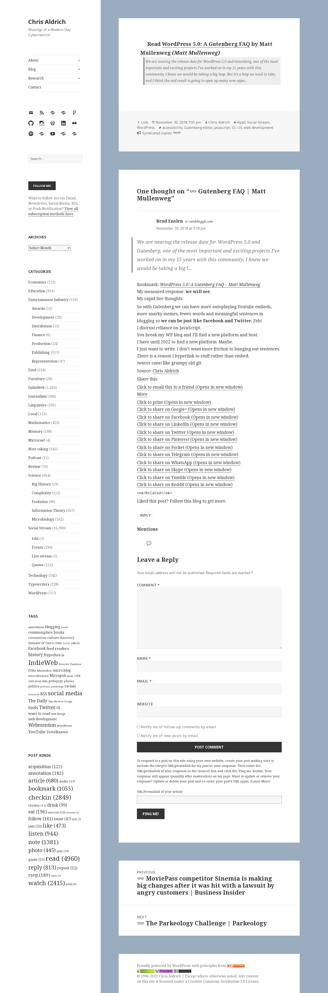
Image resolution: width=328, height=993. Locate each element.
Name (144, 658)
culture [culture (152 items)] (53, 637)
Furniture (36, 378)
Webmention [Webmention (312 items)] (42, 725)
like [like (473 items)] (54, 825)
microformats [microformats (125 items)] (38, 676)
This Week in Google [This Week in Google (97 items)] (60, 701)
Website (145, 704)
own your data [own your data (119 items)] (38, 681)
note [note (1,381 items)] (43, 842)
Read (241, 122)
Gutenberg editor (198, 127)
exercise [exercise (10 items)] (56, 812)
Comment (148, 585)
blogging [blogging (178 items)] (52, 626)
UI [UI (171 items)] (58, 707)
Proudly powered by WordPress (164, 965)
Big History (41, 484)
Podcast (34, 457)
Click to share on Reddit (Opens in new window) (185, 484)
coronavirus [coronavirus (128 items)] (37, 638)
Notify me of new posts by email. (170, 735)
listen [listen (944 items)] (43, 833)
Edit (35, 538)
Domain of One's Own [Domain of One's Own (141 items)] (45, 643)
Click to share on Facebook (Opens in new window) (187, 417)
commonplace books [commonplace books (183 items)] (46, 632)
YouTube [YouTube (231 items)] (37, 731)
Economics (37, 282)
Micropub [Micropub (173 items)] (58, 675)
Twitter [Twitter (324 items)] (47, 707)
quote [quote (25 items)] (36, 859)
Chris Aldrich (47, 22)
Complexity (41, 492)
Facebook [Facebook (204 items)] (37, 648)
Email (144, 681)
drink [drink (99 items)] (57, 805)
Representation (44, 361)
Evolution (40, 501)
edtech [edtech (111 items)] (75, 643)
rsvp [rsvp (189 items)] (39, 875)
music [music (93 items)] (70, 676)
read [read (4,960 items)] (63, 858)
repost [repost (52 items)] (67, 867)
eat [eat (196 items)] (37, 812)
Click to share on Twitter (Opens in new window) (185, 432)
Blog (32, 69)
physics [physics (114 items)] (69, 681)
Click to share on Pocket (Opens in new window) (185, 447)
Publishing (41, 352)
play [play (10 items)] (63, 851)
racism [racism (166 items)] (70, 686)
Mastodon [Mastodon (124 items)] (44, 670)
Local (32, 413)
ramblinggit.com (201, 221)
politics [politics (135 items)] (33, 686)
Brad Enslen (169, 221)
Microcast (36, 440)
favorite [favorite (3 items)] (72, 812)
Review (34, 466)
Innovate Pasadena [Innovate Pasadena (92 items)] (70, 664)
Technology (38, 575)
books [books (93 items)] (64, 627)
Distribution (42, 326)
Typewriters (38, 584)
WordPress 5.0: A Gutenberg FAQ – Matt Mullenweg (210, 284)
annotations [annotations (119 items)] (36, 627)
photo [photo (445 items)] (42, 850)
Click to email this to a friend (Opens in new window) (190, 387)
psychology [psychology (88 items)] (57, 686)
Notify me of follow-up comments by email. (179, 726)
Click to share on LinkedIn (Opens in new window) (187, 424)
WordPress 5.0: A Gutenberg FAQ (206, 43)
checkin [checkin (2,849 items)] (49, 797)
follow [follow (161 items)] (40, 818)
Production (41, 343)
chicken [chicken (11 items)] (37, 805)
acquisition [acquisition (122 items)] (45, 767)
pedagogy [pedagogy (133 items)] (55, 681)
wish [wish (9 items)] (71, 884)
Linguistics (37, 405)
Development (43, 317)
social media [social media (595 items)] (65, 693)
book (177, 132)
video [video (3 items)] (56, 875)
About (33, 60)
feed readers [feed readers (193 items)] (58, 648)
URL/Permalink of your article (160, 791)
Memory (35, 431)
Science (34, 475)
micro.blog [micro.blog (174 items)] (62, 670)
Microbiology (43, 519)
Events (37, 547)
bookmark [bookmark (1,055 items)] (50, 788)
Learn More (260, 781)
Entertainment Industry (48, 299)
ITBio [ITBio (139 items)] (32, 670)
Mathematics (39, 422)
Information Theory (48, 510)
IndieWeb (36, 387)
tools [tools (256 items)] (33, 707)
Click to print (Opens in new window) (174, 402)
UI (234, 127)
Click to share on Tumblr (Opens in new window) (186, 477)
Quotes (37, 564)
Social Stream (39, 528)
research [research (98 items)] (33, 694)
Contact (34, 87)
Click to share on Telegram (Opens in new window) (187, 454)
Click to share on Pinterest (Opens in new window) (187, 439)
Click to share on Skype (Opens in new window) (184, 469)
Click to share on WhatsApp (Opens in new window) (188, 462)
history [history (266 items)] (35, 655)
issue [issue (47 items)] (62, 818)
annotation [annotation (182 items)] (45, 773)
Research (36, 78)
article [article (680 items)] (43, 780)
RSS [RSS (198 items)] (43, 693)
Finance (38, 334)
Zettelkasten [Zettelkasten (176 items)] (57, 732)
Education (36, 290)
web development (258, 127)
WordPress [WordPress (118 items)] (64, 726)
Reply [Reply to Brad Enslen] (145, 515)
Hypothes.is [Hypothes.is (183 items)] (54, 654)
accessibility (172, 127)
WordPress (37, 593)
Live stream (42, 556)
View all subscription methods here (53, 211)
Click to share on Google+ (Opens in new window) (186, 409)
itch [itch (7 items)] (76, 819)
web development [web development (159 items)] (42, 719)
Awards (38, 308)
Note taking (38, 449)
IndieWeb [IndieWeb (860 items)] (43, 662)
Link (144, 122)
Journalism (37, 396)
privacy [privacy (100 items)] (45, 686)
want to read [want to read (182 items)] (39, 713)
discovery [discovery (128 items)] (67, 638)
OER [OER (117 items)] (77, 676)
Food (32, 370)
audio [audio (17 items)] (67, 781)
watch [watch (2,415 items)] (46, 883)
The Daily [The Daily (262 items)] (37, 701)
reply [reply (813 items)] (42, 867)
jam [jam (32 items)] (35, 826)
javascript (222, 127)
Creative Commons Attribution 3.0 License (223, 981)
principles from (222, 965)
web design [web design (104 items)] (58, 714)
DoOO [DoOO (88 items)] (66, 643)
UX (239, 127)
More (142, 394)
